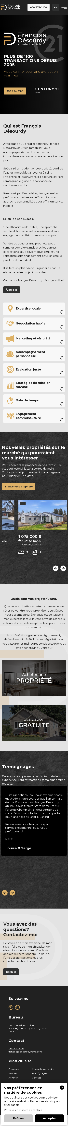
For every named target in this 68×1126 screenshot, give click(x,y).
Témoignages (39, 1074)
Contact (36, 1078)
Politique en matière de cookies (23, 1110)
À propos (14, 1069)
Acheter (13, 1078)
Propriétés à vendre (43, 1069)
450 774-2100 (16, 1049)
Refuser (18, 1118)
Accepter (49, 1118)
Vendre (13, 1074)
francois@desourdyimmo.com (25, 1052)
